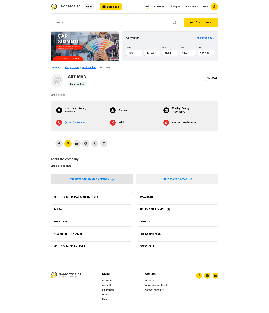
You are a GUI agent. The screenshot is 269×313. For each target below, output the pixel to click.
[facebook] (199, 277)
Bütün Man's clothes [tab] (177, 179)
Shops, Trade (72, 67)
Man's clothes (89, 67)
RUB (200, 47)
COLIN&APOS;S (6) (150, 234)
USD (164, 47)
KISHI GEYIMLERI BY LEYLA (69, 247)
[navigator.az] (66, 276)
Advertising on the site (156, 286)
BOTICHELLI (147, 247)
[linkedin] (215, 277)
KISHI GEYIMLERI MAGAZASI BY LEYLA (76, 197)
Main (147, 6)
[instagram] (207, 277)
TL (145, 47)
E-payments (191, 6)
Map (104, 300)
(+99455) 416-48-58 (75, 122)
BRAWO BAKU (61, 222)
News (205, 6)
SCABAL (58, 209)
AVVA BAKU (146, 197)
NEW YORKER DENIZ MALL (69, 234)
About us (149, 281)
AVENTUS (145, 222)
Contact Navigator (154, 291)
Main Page (56, 67)
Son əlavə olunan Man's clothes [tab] (92, 179)
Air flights (174, 6)
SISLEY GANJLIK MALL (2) (155, 209)
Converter (160, 6)
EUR (182, 47)
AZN (128, 47)
